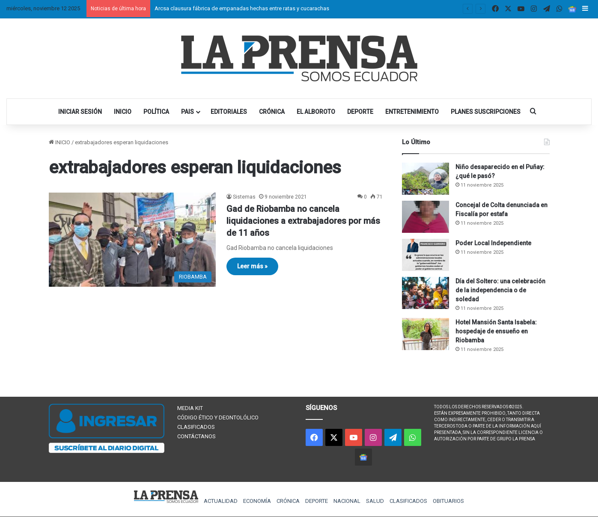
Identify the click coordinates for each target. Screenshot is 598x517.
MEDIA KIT (190, 408)
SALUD (375, 501)
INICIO (122, 111)
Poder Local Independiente (493, 243)
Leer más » (252, 266)
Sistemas (244, 197)
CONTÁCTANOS (196, 436)
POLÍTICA (156, 111)
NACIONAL (346, 501)
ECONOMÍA (257, 501)
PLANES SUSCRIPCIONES (486, 111)
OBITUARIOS (448, 501)
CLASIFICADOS (196, 427)
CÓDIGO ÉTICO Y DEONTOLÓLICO (218, 417)
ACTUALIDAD (221, 501)
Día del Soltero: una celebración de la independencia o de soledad (500, 290)
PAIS (187, 111)
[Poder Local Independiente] (425, 255)
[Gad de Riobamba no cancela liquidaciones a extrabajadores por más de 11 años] (132, 240)
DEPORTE (360, 111)
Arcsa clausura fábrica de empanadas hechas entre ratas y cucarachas (242, 8)
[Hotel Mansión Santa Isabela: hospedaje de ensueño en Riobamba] (425, 334)
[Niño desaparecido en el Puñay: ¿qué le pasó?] (425, 179)
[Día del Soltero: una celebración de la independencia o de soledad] (425, 293)
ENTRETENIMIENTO (412, 111)
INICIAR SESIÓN (80, 111)
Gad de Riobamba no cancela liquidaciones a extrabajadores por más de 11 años (303, 221)
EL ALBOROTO (316, 111)
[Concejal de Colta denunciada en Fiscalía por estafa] (425, 217)
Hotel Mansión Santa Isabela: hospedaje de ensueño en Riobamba (496, 331)
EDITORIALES (229, 111)
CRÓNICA (272, 111)
